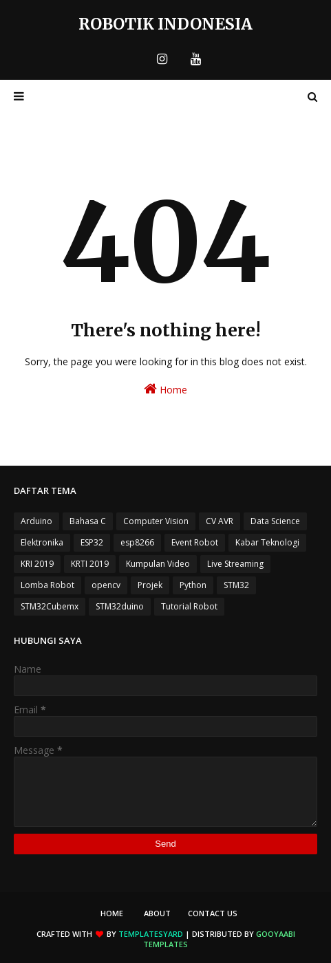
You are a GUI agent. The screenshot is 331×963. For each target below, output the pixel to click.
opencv (106, 585)
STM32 (236, 585)
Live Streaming (235, 564)
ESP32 (92, 542)
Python (193, 585)
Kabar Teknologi (267, 542)
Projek (150, 585)
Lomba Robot (47, 585)
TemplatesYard (150, 934)
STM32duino (120, 606)
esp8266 (137, 542)
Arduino (36, 521)
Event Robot (194, 542)
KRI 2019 (37, 564)
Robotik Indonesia (165, 24)
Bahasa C (88, 521)
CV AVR (219, 521)
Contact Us (212, 913)
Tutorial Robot (189, 606)
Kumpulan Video (158, 564)
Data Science (275, 521)
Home (165, 389)
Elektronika (42, 542)
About (157, 913)
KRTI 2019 (90, 564)
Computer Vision (156, 521)
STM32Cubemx (49, 606)
